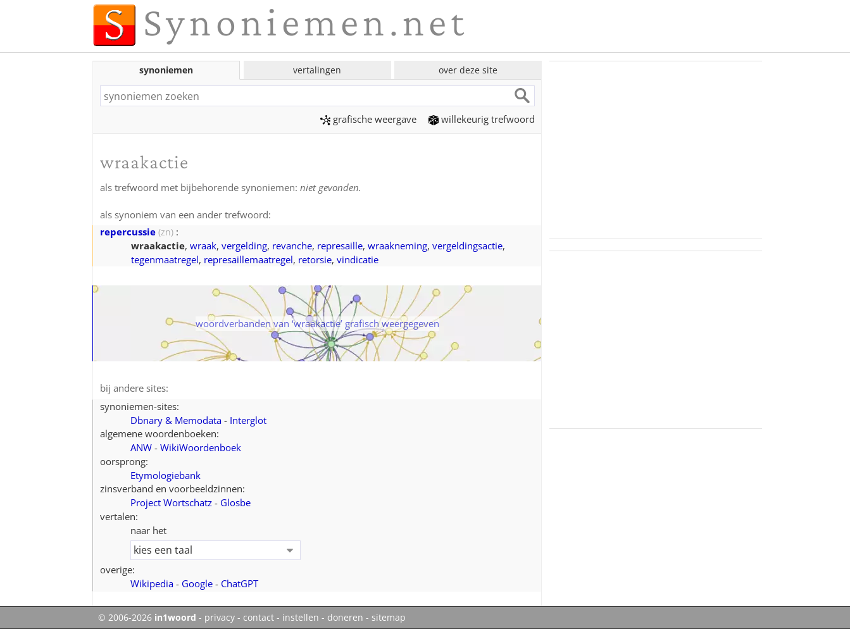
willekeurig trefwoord (481, 119)
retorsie (315, 259)
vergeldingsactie (467, 245)
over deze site (468, 70)
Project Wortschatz (171, 502)
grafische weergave (368, 119)
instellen (300, 617)
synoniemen (166, 70)
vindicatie (357, 259)
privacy (219, 617)
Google (197, 583)
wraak (203, 245)
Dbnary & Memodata (176, 420)
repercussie (128, 231)
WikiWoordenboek (200, 447)
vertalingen (317, 70)
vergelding (244, 245)
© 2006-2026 (147, 617)
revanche (292, 245)
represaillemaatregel (248, 259)
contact (258, 617)
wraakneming (397, 245)
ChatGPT (239, 583)
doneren (345, 617)
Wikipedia (151, 583)
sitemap (389, 617)
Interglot (248, 420)
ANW (141, 447)
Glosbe (235, 502)
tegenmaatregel (165, 259)
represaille (340, 245)
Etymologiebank (165, 475)
